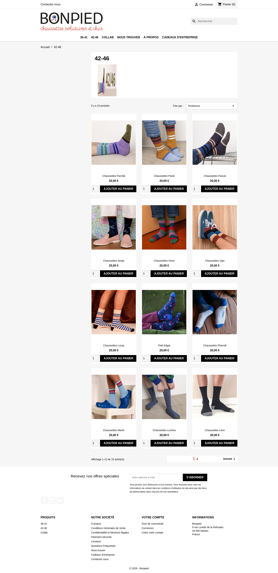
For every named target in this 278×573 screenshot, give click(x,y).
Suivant (229, 459)
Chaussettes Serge (113, 260)
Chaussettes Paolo (164, 176)
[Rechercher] (214, 21)
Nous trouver (128, 37)
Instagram (52, 500)
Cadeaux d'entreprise (180, 37)
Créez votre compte (152, 532)
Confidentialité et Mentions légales (110, 532)
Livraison (96, 541)
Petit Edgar (164, 345)
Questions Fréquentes (103, 545)
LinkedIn (60, 500)
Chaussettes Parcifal (113, 176)
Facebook (44, 500)
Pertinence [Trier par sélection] (211, 106)
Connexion (148, 528)
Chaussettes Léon (215, 430)
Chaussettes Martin (113, 430)
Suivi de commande (152, 523)
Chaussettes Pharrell (214, 345)
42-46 (94, 37)
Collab (108, 37)
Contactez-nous (50, 4)
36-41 (83, 37)
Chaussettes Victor (164, 260)
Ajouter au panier (118, 188)
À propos (151, 37)
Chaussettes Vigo (214, 260)
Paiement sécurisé (101, 537)
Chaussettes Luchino (164, 430)
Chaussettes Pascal (215, 176)
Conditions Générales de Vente (108, 528)
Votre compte (153, 517)
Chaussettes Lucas (113, 345)
